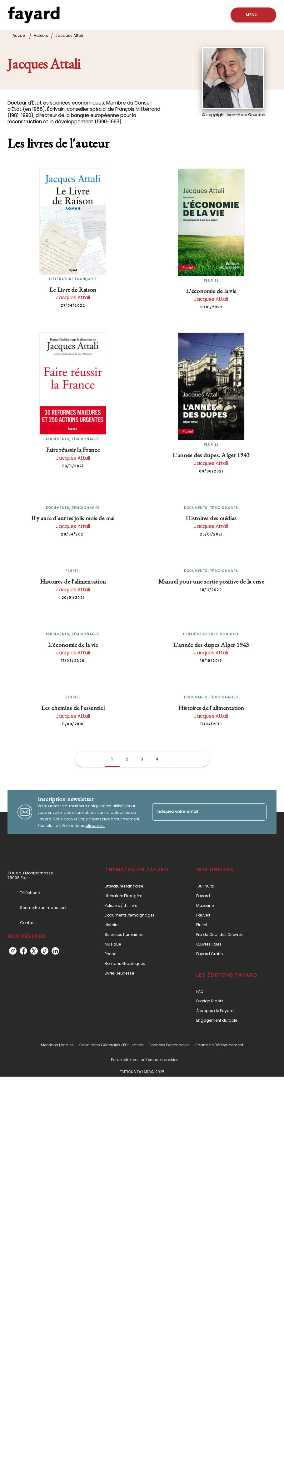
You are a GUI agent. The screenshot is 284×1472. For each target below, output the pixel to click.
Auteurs (41, 35)
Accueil (19, 35)
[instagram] (12, 951)
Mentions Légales (57, 1045)
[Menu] (253, 15)
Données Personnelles (169, 1045)
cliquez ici (95, 825)
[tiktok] (44, 951)
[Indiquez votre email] (201, 811)
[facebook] (23, 951)
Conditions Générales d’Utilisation (111, 1045)
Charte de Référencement (219, 1045)
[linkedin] (55, 951)
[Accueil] (33, 15)
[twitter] (34, 951)
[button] (112, 759)
